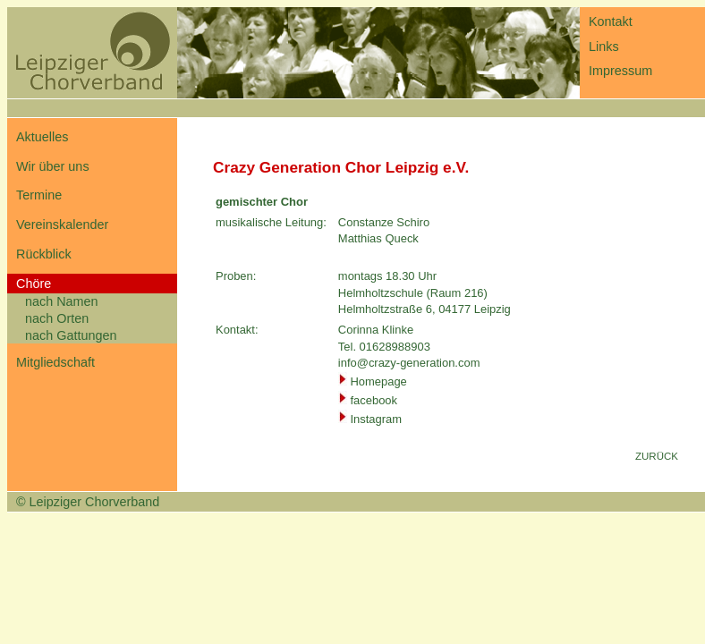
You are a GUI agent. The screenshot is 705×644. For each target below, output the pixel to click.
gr (381, 419)
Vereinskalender (62, 224)
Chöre (33, 283)
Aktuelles (42, 137)
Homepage (378, 381)
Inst (359, 419)
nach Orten (57, 318)
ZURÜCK (656, 456)
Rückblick (44, 254)
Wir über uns (52, 166)
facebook (373, 400)
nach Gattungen (70, 335)
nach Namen (61, 301)
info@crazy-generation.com (409, 362)
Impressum (620, 71)
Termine (39, 195)
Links (604, 46)
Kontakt (611, 21)
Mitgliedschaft (55, 362)
